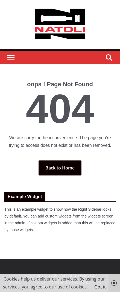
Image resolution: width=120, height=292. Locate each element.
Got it (100, 287)
